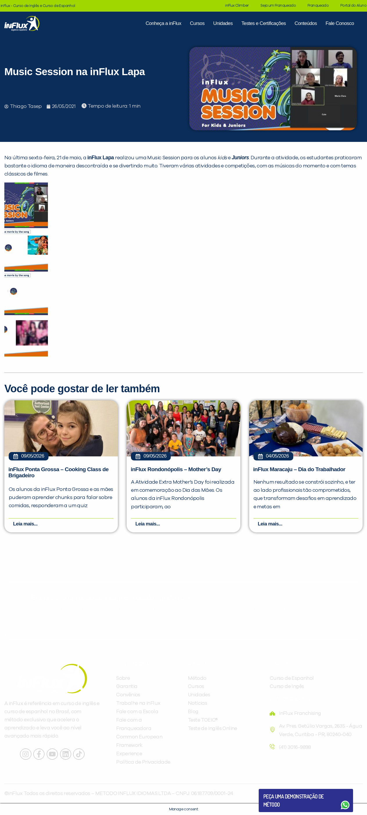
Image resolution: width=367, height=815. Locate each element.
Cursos (197, 23)
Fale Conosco (339, 23)
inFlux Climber (237, 6)
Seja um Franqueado (278, 6)
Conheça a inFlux (163, 23)
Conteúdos (305, 23)
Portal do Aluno (353, 6)
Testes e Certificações (263, 23)
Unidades (223, 23)
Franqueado (318, 6)
